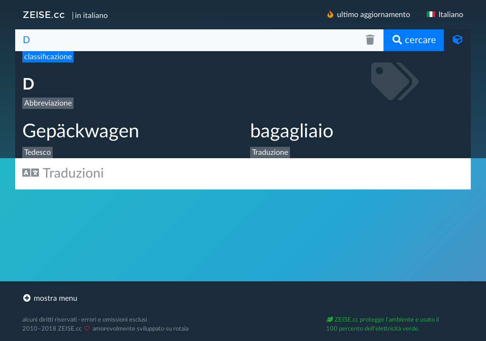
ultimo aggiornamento (368, 14)
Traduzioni (63, 173)
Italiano (444, 14)
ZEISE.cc (44, 14)
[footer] (243, 298)
